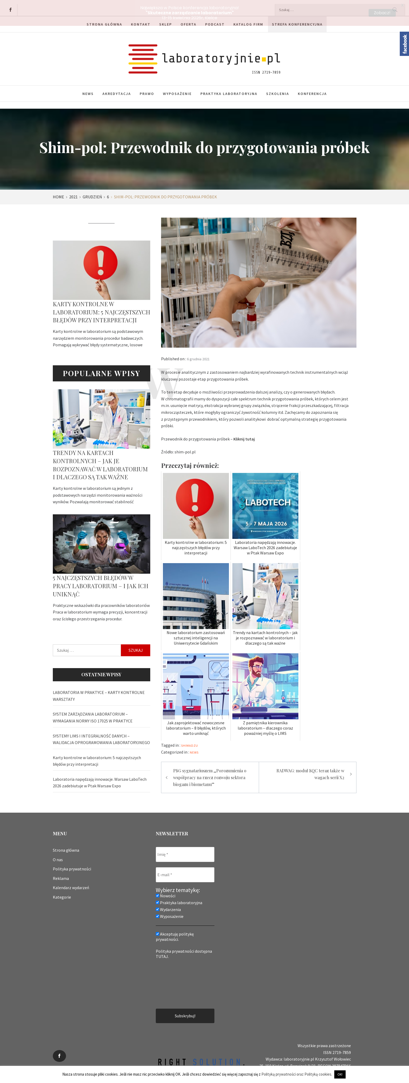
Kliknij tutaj (244, 434)
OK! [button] (339, 1074)
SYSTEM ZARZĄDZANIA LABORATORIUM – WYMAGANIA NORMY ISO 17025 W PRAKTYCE (93, 713)
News (88, 89)
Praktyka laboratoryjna (228, 89)
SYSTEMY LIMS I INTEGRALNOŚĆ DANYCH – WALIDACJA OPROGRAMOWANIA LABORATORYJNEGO (101, 735)
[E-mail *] (185, 870)
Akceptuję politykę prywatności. (175, 932)
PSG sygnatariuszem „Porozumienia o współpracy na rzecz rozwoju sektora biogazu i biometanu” (209, 773)
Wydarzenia (168, 905)
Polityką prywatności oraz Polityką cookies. (296, 1074)
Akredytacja (116, 89)
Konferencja (312, 89)
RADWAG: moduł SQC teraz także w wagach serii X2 (310, 770)
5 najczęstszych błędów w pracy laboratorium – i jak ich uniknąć (100, 582)
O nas (58, 855)
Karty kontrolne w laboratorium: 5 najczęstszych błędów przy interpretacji (101, 308)
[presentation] (177, 979)
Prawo (147, 89)
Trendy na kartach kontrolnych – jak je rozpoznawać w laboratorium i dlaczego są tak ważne (100, 461)
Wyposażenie (177, 89)
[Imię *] (185, 850)
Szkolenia (277, 89)
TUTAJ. (162, 952)
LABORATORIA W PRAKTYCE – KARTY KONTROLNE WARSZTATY (99, 692)
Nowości (165, 891)
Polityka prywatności (72, 865)
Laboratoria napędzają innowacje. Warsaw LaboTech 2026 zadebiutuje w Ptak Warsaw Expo (100, 779)
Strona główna (66, 846)
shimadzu (189, 742)
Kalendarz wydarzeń (71, 883)
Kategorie (62, 893)
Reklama (61, 874)
